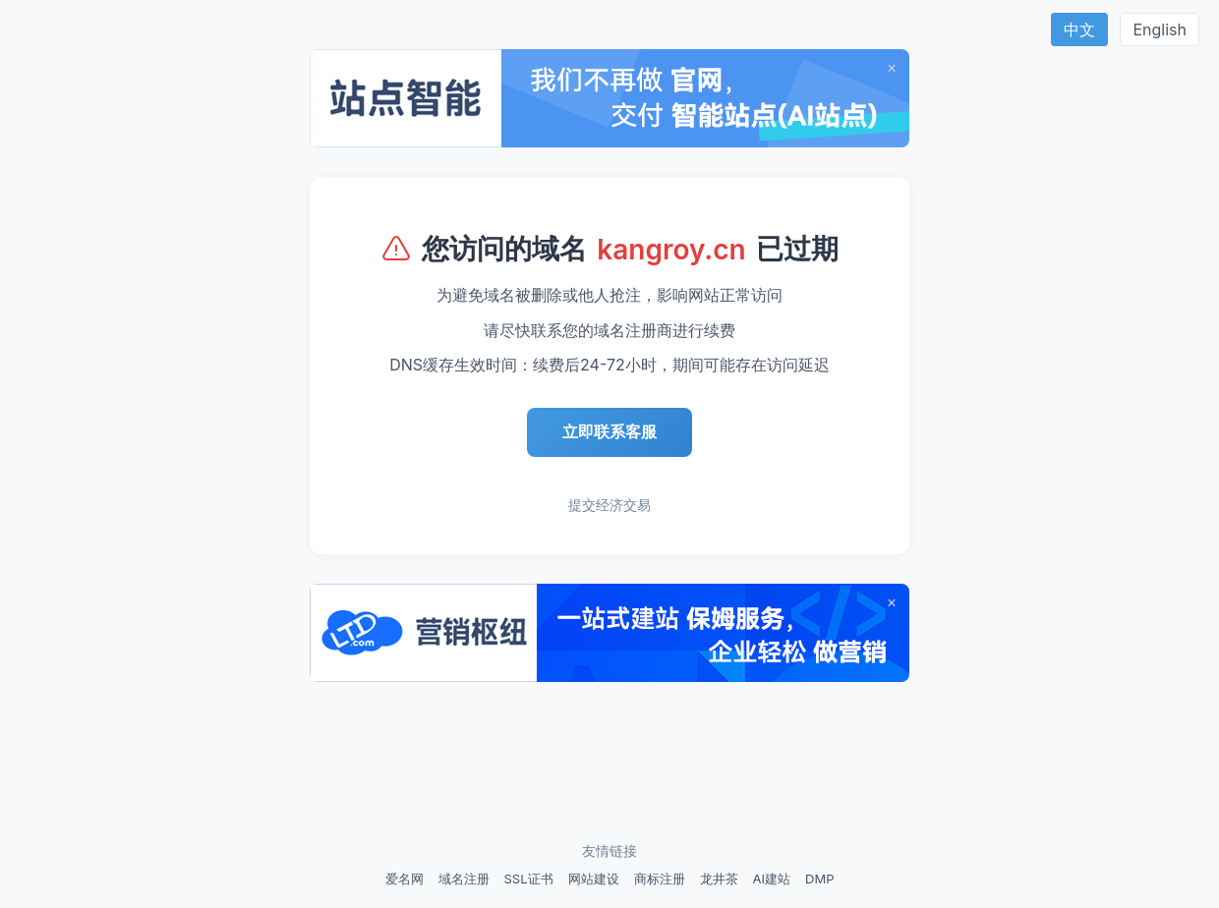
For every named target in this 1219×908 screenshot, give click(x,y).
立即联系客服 (609, 431)
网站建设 (593, 878)
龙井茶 (719, 878)
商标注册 (659, 878)
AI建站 (771, 878)
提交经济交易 (609, 504)
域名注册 (464, 878)
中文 (1079, 29)
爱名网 (404, 878)
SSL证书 (528, 878)
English (1159, 29)
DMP (819, 878)
